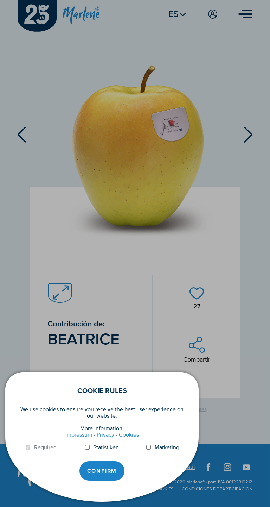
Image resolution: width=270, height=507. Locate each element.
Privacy (105, 434)
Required (45, 447)
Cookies (129, 434)
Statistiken (106, 447)
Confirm (102, 471)
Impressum (78, 434)
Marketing (167, 447)
